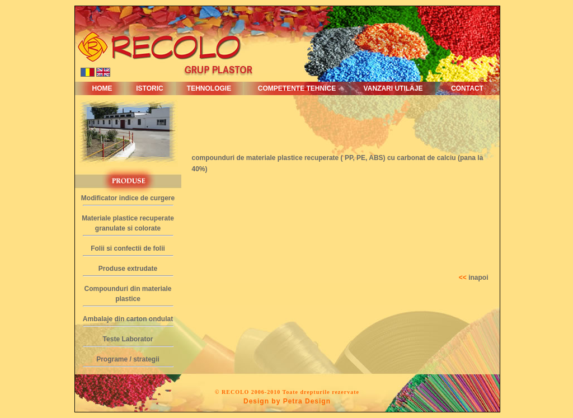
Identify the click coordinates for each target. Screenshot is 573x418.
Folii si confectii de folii (128, 248)
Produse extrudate (127, 269)
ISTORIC (149, 88)
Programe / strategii (127, 359)
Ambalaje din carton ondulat (128, 319)
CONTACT (467, 88)
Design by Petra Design (287, 401)
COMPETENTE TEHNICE (297, 88)
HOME (102, 88)
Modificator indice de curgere (128, 198)
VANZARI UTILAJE (393, 88)
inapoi (478, 277)
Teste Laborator (128, 339)
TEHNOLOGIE (209, 88)
